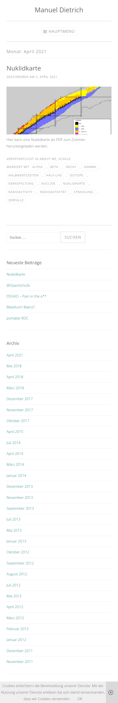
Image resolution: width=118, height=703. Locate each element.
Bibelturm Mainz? (21, 307)
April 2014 (15, 453)
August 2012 (17, 573)
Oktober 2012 (18, 552)
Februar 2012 (18, 628)
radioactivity (20, 192)
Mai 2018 (14, 365)
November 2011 (20, 661)
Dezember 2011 (20, 650)
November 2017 (20, 409)
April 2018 (15, 376)
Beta (54, 167)
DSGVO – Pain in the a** (27, 296)
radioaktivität (53, 192)
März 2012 (15, 617)
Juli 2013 (13, 519)
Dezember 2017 (20, 398)
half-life (54, 175)
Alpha (37, 167)
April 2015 (15, 431)
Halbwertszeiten (23, 175)
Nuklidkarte (24, 68)
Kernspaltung (21, 183)
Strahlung (83, 192)
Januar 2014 (16, 475)
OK (79, 698)
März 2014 (15, 464)
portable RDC (17, 318)
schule (64, 159)
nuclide (48, 183)
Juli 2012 (13, 585)
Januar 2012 (16, 639)
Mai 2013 (14, 530)
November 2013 (20, 497)
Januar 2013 (16, 541)
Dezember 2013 (20, 486)
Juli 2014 (13, 442)
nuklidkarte (74, 183)
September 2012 (20, 563)
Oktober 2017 (18, 420)
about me (47, 159)
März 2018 (15, 387)
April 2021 (15, 355)
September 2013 (20, 508)
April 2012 (15, 606)
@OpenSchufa (18, 285)
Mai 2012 (14, 595)
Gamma (90, 167)
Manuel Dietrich (59, 9)
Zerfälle (16, 200)
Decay (71, 167)
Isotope (76, 175)
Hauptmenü (61, 31)
